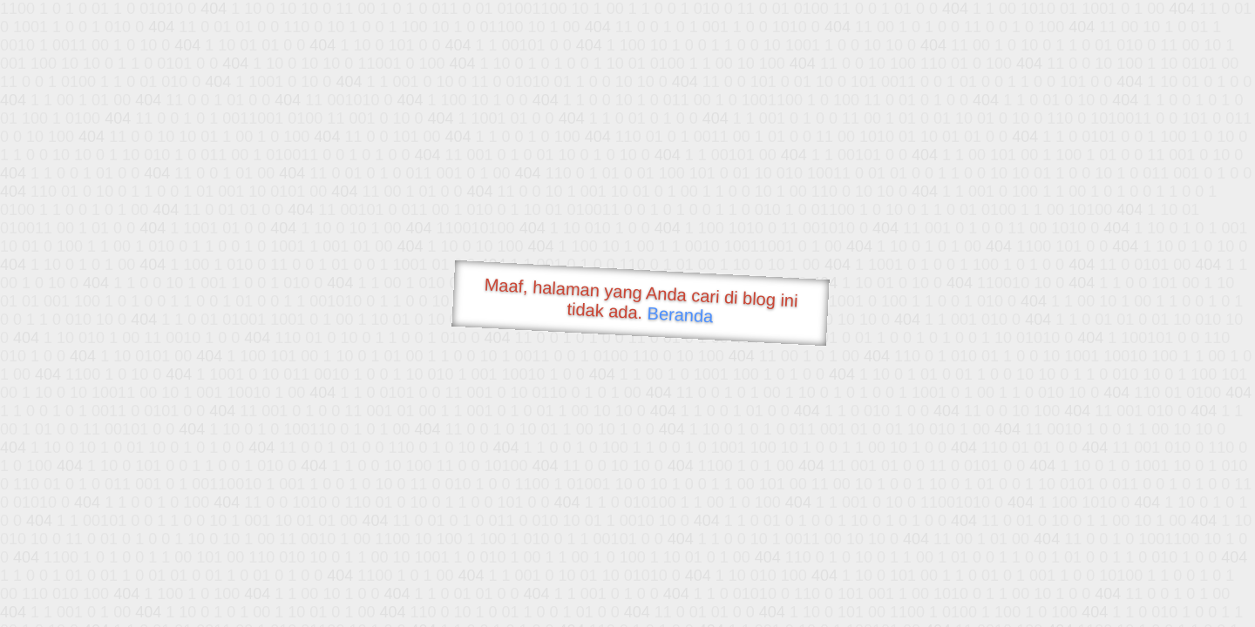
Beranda (680, 314)
